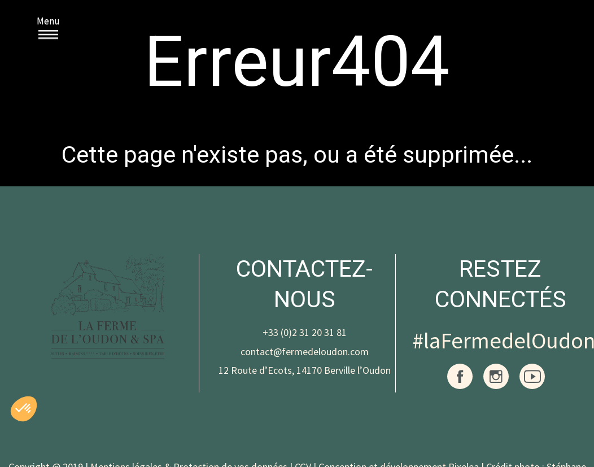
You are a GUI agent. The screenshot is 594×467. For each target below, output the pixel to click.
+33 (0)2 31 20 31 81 (305, 332)
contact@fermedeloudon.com (305, 351)
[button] (23, 408)
